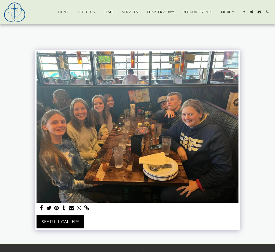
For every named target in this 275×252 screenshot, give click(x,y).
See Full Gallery (60, 222)
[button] (243, 12)
